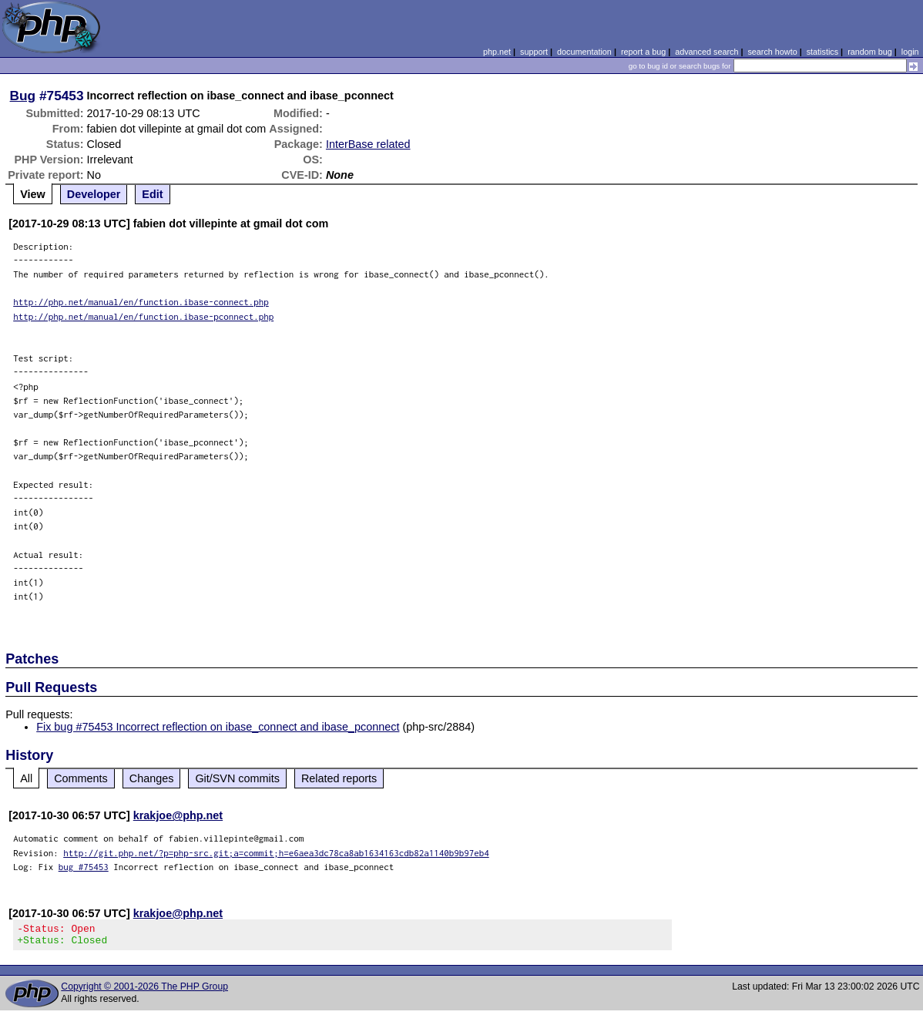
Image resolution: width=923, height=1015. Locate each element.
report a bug (643, 51)
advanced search (706, 51)
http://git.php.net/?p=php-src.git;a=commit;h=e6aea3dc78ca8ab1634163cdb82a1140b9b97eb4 (276, 853)
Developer (94, 194)
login (910, 51)
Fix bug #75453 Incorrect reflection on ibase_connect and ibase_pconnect (217, 727)
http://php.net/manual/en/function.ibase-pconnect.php (143, 316)
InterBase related (368, 144)
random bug (869, 51)
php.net (497, 51)
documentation (584, 51)
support (534, 51)
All (26, 778)
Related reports (339, 778)
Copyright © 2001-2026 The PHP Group (144, 991)
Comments (81, 778)
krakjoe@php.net (178, 815)
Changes (151, 778)
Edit (152, 194)
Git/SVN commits (237, 778)
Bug (23, 95)
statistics (822, 51)
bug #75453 (84, 867)
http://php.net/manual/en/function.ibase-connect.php (141, 302)
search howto (772, 51)
